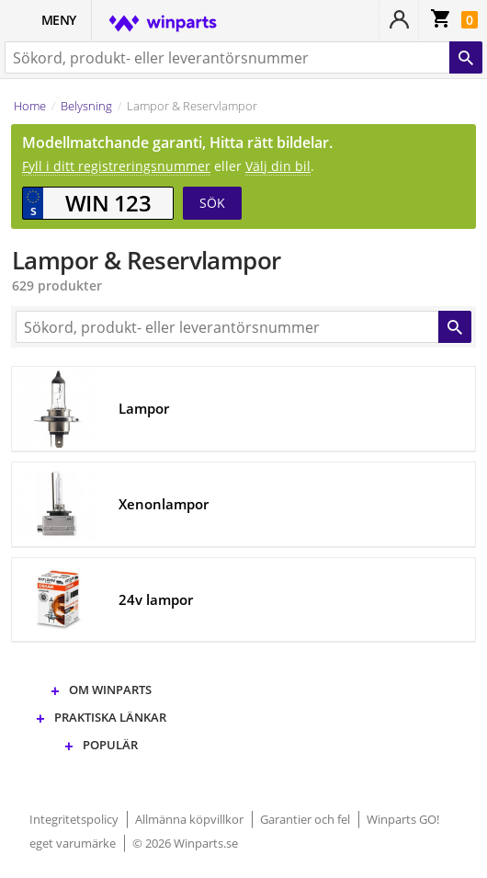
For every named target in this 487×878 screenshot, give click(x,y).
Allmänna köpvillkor (190, 819)
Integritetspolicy (75, 819)
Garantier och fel (306, 819)
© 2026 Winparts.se (185, 843)
